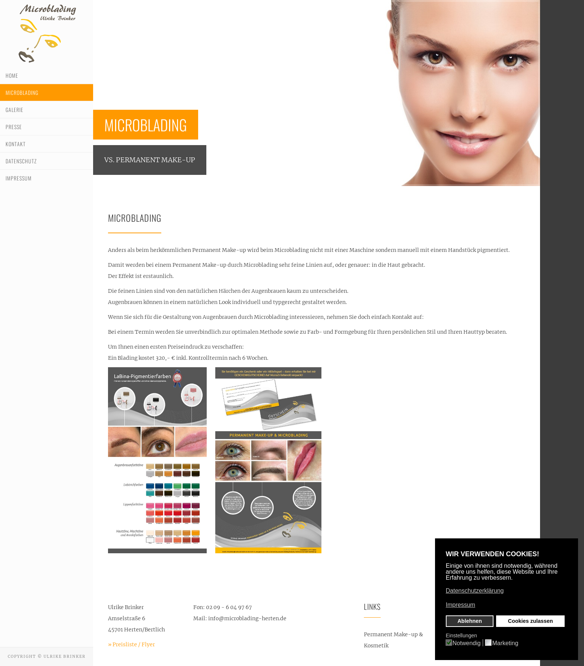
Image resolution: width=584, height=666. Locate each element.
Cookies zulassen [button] (530, 621)
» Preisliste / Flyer (131, 644)
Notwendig (467, 643)
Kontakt (16, 144)
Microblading (22, 92)
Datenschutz (21, 161)
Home (12, 75)
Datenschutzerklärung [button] (475, 590)
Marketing (505, 643)
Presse (14, 127)
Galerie (14, 109)
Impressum (19, 178)
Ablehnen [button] (469, 621)
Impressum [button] (460, 605)
